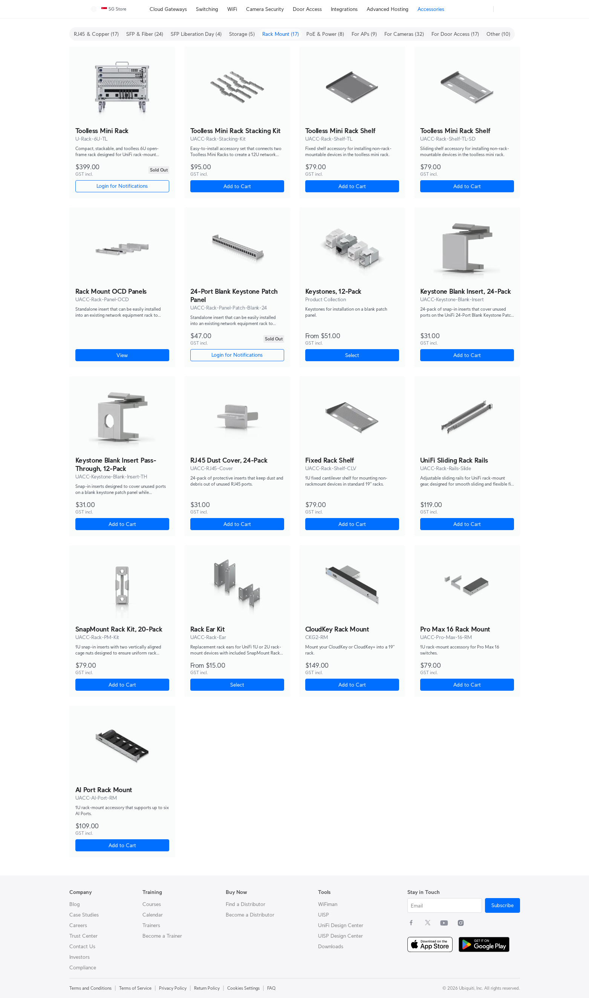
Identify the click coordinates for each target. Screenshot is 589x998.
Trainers (151, 925)
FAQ (271, 988)
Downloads (330, 946)
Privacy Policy (173, 988)
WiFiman (327, 904)
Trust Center (83, 936)
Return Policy (207, 988)
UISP (323, 915)
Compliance (82, 967)
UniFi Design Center (340, 925)
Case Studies (84, 915)
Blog (74, 904)
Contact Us (82, 946)
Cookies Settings (243, 988)
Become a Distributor (250, 915)
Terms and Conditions (90, 988)
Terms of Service (135, 988)
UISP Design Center (340, 936)
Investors (79, 957)
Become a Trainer (162, 936)
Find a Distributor (245, 904)
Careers (78, 925)
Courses (151, 904)
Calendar (152, 915)
